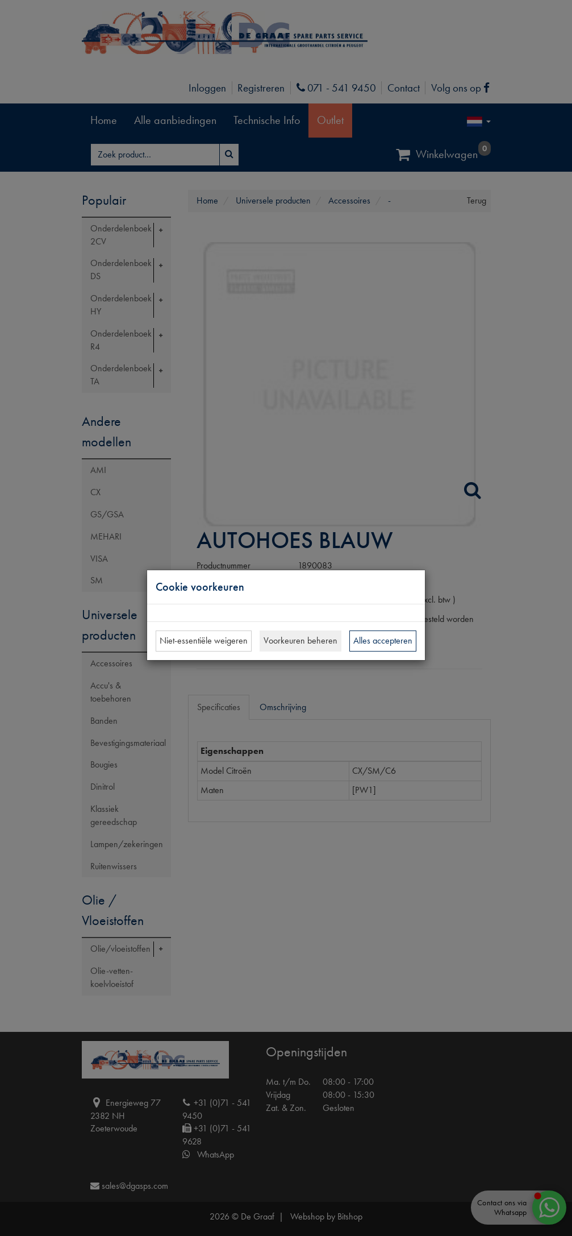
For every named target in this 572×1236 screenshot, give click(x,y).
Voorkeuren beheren (300, 640)
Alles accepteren (382, 640)
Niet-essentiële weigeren (204, 640)
